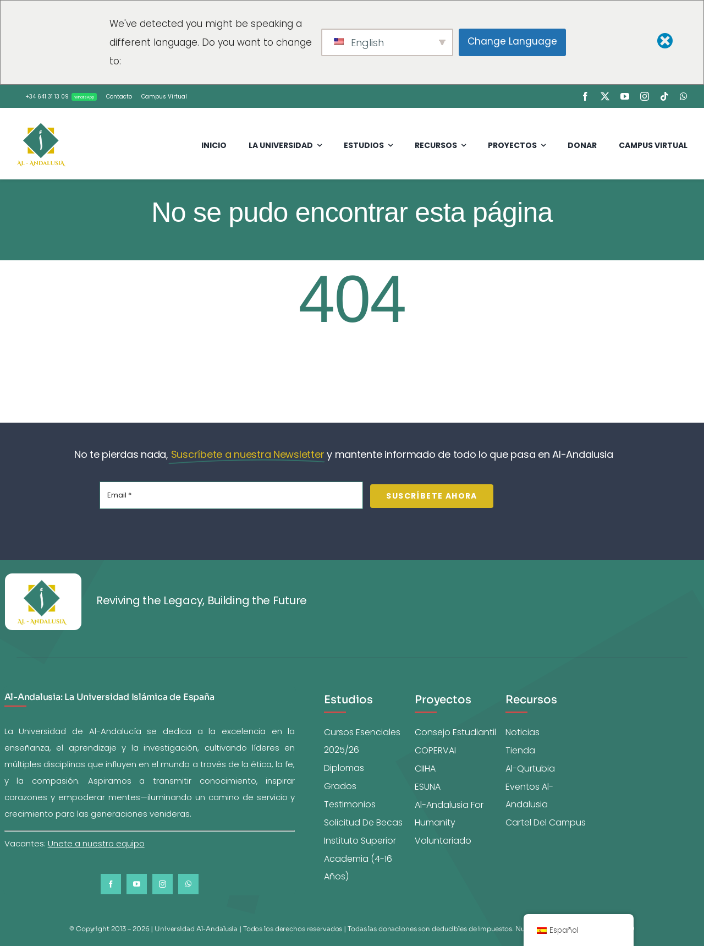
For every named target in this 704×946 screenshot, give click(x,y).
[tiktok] (664, 96)
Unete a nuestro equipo (96, 843)
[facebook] (585, 96)
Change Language (512, 41)
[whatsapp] (684, 96)
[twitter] (605, 96)
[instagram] (644, 96)
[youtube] (624, 96)
